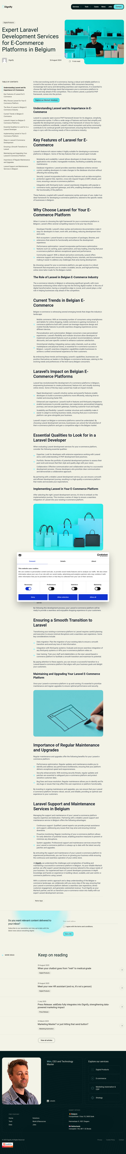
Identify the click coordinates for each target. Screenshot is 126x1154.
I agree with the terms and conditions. (79, 926)
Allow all (93, 597)
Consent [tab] (32, 561)
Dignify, (38, 863)
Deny (33, 597)
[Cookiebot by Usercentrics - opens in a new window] (99, 555)
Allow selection (63, 597)
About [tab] (94, 561)
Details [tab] (63, 561)
